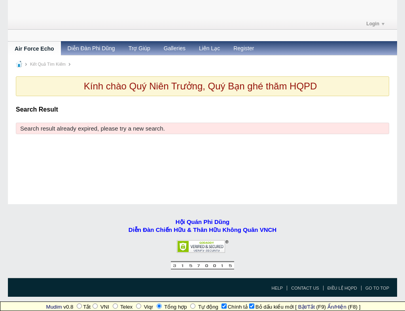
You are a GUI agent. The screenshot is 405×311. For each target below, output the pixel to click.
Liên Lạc (209, 48)
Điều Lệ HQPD (342, 288)
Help (277, 288)
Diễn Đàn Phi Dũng (91, 48)
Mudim (54, 307)
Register (243, 48)
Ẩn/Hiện (336, 307)
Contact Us (305, 288)
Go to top (377, 288)
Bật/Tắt (306, 307)
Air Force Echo (34, 49)
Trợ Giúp (139, 48)
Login (375, 24)
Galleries (174, 48)
